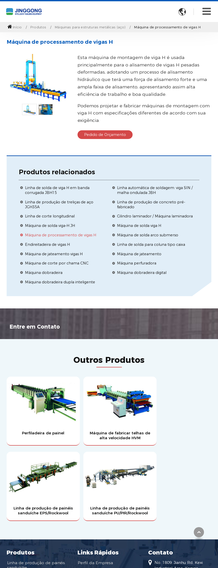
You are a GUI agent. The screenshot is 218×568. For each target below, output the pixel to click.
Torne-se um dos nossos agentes (101, 496)
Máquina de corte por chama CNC (56, 263)
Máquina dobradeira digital (141, 272)
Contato (160, 465)
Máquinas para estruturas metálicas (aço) (90, 27)
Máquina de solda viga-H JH (50, 225)
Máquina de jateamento (139, 254)
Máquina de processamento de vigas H (60, 235)
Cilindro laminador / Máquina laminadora (155, 216)
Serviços (85, 484)
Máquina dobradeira (43, 272)
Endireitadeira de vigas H (47, 244)
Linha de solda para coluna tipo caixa (151, 244)
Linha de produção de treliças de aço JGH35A (59, 204)
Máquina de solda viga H (139, 225)
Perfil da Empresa (95, 475)
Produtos (38, 27)
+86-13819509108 (171, 517)
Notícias (85, 516)
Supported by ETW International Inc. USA (109, 554)
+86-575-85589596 (172, 533)
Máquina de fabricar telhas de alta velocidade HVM (83, 421)
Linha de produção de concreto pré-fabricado (151, 204)
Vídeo (83, 507)
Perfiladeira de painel (30, 416)
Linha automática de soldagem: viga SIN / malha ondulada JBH (155, 190)
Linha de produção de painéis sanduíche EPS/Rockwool (135, 421)
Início (14, 27)
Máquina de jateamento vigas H (54, 254)
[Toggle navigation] (206, 11)
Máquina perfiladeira (27, 503)
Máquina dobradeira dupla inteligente (60, 282)
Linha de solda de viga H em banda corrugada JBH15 (57, 190)
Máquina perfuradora (136, 263)
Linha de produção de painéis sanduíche (36, 478)
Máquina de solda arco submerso (147, 235)
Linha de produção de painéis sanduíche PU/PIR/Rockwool (187, 421)
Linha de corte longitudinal (50, 216)
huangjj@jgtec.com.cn (176, 508)
